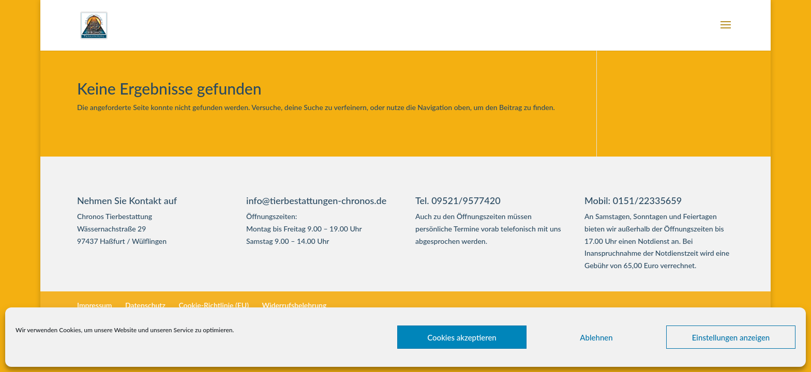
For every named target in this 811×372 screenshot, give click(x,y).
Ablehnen (596, 337)
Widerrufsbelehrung (294, 305)
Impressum (94, 305)
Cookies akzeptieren (462, 337)
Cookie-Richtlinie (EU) (213, 305)
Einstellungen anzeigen (731, 337)
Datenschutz (145, 305)
